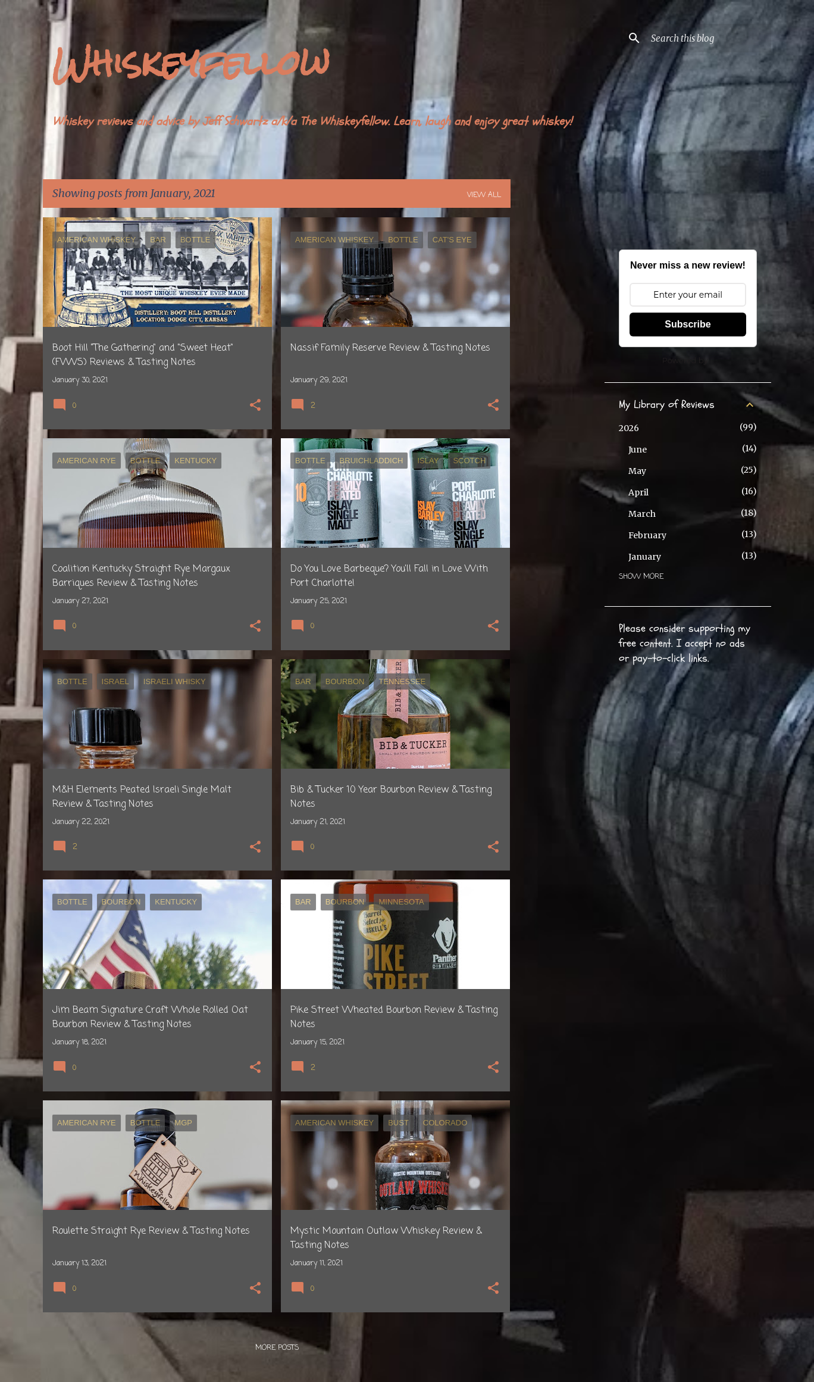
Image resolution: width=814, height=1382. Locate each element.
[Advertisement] (557, 396)
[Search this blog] (708, 38)
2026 (629, 428)
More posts (277, 1348)
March (642, 513)
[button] (255, 406)
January (644, 556)
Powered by (685, 360)
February (647, 535)
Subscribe (687, 324)
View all (484, 195)
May (637, 471)
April (638, 492)
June (637, 449)
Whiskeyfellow (191, 62)
